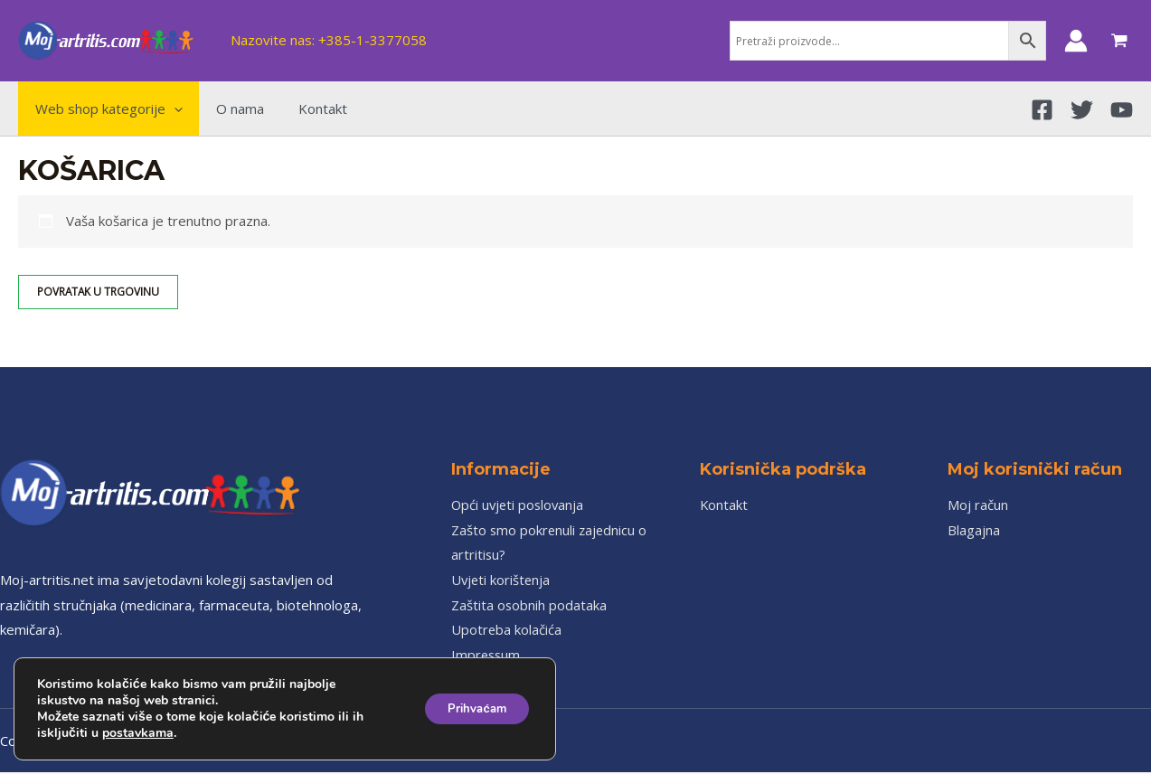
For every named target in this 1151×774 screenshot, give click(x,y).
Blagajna (974, 530)
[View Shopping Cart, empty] (1119, 41)
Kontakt (724, 505)
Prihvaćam (470, 708)
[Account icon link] (1076, 40)
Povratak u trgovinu (99, 291)
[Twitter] (1082, 110)
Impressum (487, 656)
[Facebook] (1042, 110)
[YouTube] (1121, 110)
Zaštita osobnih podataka (529, 606)
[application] (170, 108)
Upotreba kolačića (506, 631)
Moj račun (978, 505)
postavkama (138, 733)
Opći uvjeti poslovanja (519, 505)
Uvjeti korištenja (501, 580)
